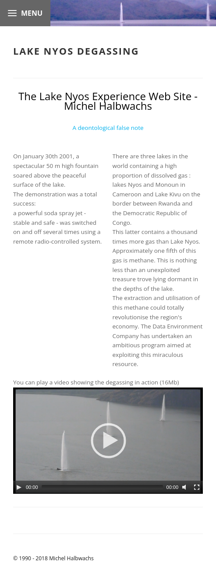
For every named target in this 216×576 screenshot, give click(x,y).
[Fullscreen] (196, 487)
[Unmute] (185, 487)
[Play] (18, 487)
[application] (108, 440)
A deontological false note (107, 128)
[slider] (102, 487)
